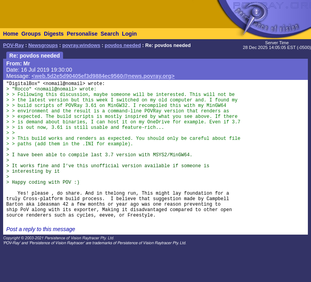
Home (10, 34)
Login (129, 34)
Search (110, 34)
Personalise (82, 34)
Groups (31, 34)
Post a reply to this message (40, 229)
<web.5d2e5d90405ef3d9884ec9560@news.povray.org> (103, 76)
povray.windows (81, 45)
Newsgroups (43, 45)
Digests (54, 34)
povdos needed (123, 45)
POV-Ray (13, 45)
